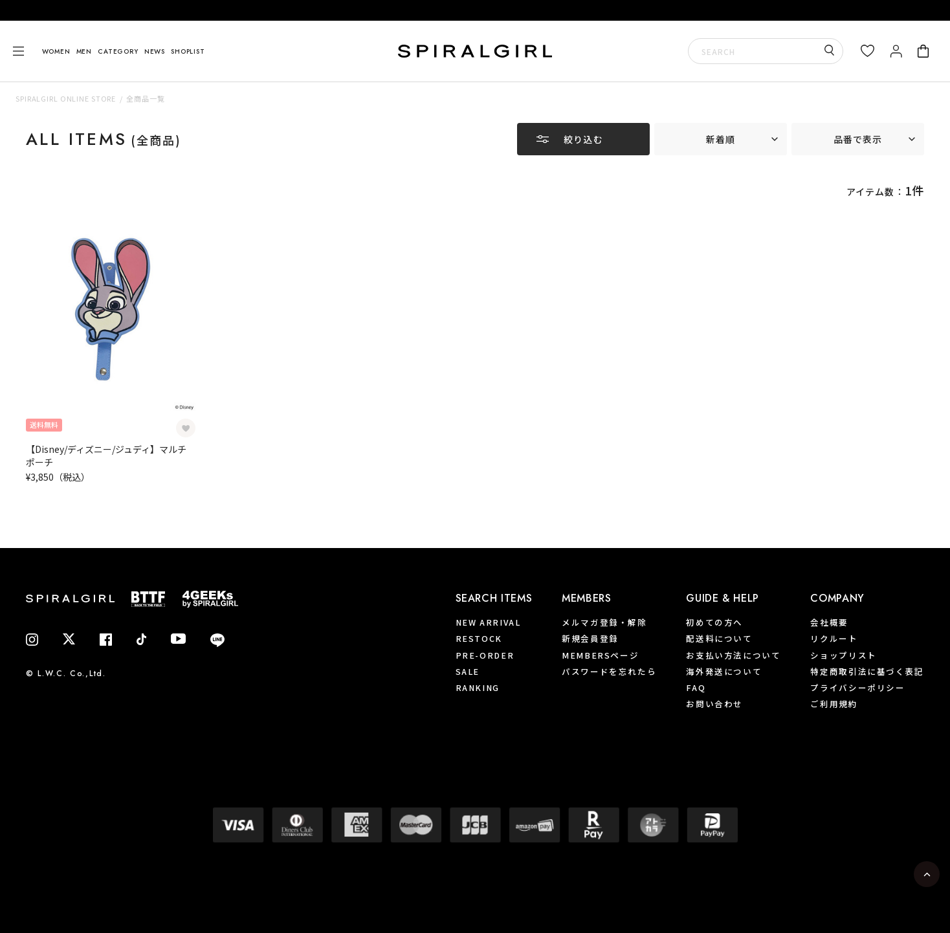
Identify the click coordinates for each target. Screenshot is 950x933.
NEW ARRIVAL (488, 622)
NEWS (154, 51)
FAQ (695, 687)
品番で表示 (858, 139)
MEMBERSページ (600, 654)
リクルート (833, 638)
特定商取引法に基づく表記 (867, 671)
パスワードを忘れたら (609, 671)
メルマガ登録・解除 (604, 622)
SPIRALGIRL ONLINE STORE (66, 98)
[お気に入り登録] (185, 428)
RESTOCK (479, 638)
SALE (468, 671)
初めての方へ (714, 622)
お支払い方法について (733, 654)
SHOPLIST (187, 51)
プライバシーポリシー (857, 687)
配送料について (719, 638)
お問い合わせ (714, 703)
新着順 (720, 139)
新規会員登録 (590, 638)
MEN (84, 51)
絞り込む (583, 139)
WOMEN (56, 51)
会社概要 (829, 622)
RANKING (478, 687)
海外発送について (724, 671)
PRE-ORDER (485, 654)
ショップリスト (843, 654)
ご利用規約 (833, 703)
